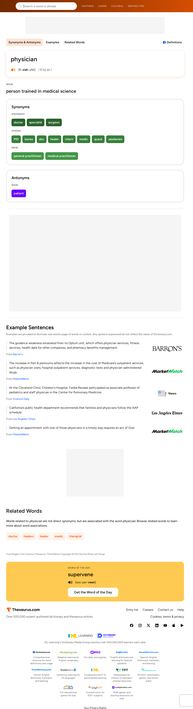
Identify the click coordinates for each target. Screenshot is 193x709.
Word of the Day (79, 568)
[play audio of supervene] (70, 582)
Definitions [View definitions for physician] (174, 42)
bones (29, 139)
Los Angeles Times (24, 419)
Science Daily (21, 399)
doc (41, 139)
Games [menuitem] (102, 6)
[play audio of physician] (13, 70)
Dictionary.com (184, 6)
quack (98, 139)
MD (16, 139)
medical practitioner (62, 156)
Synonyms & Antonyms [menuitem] (24, 42)
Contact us (165, 610)
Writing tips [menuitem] (136, 6)
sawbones (115, 139)
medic (83, 139)
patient (19, 193)
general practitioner (28, 156)
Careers (148, 610)
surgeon (53, 122)
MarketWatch (21, 379)
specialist (35, 122)
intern (69, 139)
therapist (75, 536)
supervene (80, 574)
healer (54, 139)
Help (181, 610)
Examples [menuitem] (52, 42)
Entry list (132, 610)
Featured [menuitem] (87, 6)
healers (29, 536)
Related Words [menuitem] (74, 42)
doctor (18, 122)
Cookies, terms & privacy (167, 616)
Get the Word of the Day (93, 592)
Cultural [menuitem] (117, 6)
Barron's (18, 354)
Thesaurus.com (8, 6)
